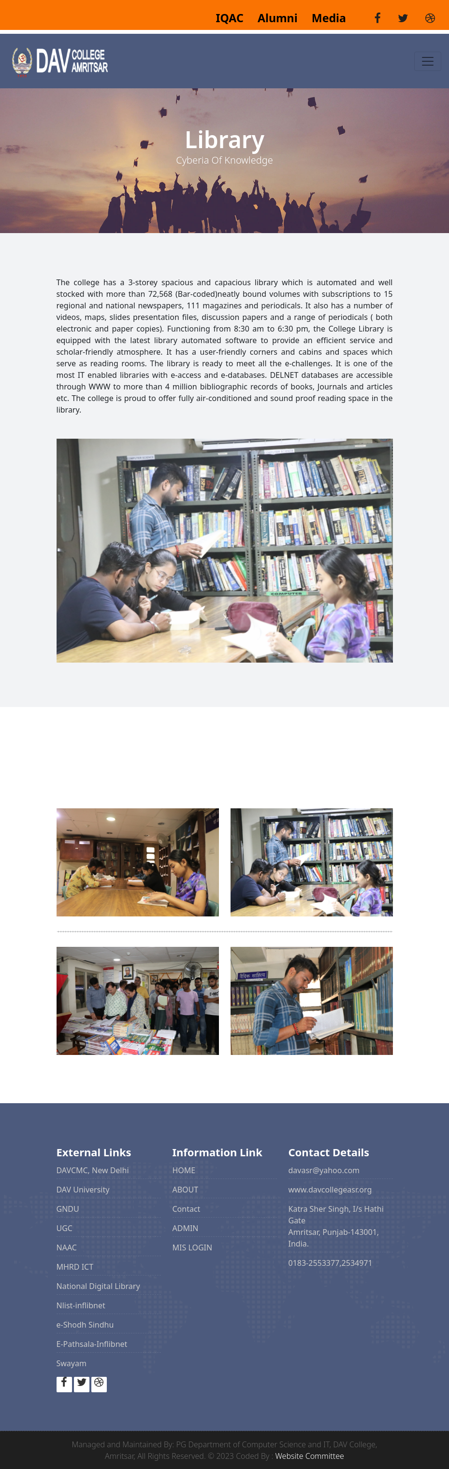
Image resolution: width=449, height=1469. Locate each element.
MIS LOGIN (193, 1247)
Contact (187, 1209)
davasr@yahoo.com (324, 1170)
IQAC (231, 18)
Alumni (273, 18)
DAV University (83, 1189)
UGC (64, 1228)
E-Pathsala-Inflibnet (92, 1344)
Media (323, 18)
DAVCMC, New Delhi (93, 1170)
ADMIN (186, 1228)
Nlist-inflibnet (81, 1305)
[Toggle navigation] (427, 61)
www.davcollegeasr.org (330, 1189)
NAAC (67, 1247)
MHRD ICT (75, 1266)
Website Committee (309, 1456)
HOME (184, 1170)
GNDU (68, 1209)
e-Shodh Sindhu (85, 1324)
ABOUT (186, 1189)
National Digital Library (98, 1286)
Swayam (72, 1363)
